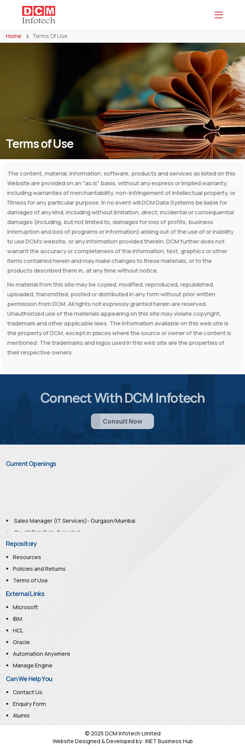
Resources (27, 557)
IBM (17, 618)
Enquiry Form (29, 703)
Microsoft (25, 607)
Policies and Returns (39, 568)
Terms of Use (30, 580)
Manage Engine (32, 665)
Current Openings (31, 463)
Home (13, 36)
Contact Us (27, 692)
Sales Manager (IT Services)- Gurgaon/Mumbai (74, 522)
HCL (18, 630)
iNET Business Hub (169, 741)
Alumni (21, 715)
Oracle (21, 642)
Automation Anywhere (41, 653)
